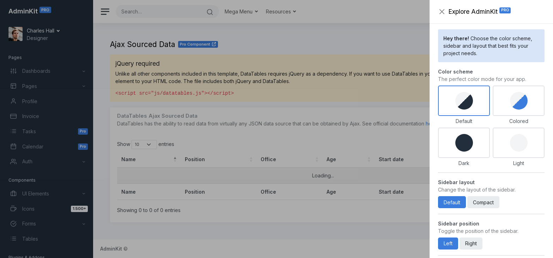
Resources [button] (279, 11)
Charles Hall (41, 31)
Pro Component (198, 44)
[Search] (158, 11)
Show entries (145, 144)
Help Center (492, 249)
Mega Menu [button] (239, 11)
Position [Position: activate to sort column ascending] (195, 159)
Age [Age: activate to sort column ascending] (331, 159)
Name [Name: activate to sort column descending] (128, 159)
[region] (46, 129)
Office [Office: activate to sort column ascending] (268, 159)
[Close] (528, 63)
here (431, 124)
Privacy (518, 249)
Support (464, 249)
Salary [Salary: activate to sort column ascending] (474, 159)
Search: (485, 144)
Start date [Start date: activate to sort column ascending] (391, 159)
